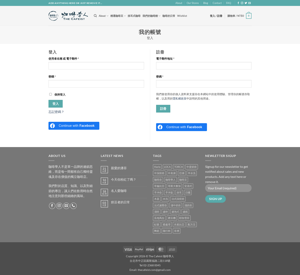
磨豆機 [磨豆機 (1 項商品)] (172, 218)
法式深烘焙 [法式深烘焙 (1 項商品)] (177, 198)
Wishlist (182, 15)
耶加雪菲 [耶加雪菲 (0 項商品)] (184, 218)
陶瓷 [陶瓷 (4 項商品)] (156, 230)
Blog (205, 3)
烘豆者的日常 (120, 202)
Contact (217, 3)
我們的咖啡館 (151, 16)
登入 (55, 103)
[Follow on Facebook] (238, 3)
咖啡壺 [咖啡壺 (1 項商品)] (158, 179)
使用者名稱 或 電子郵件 (65, 58)
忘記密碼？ (56, 112)
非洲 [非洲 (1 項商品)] (176, 230)
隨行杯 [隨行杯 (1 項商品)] (166, 230)
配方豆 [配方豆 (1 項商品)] (192, 224)
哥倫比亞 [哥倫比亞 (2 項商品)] (159, 186)
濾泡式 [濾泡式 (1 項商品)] (175, 211)
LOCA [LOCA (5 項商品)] (167, 166)
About (178, 3)
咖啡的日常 (168, 15)
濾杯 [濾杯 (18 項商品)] (165, 211)
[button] (239, 16)
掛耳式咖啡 (134, 15)
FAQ (228, 3)
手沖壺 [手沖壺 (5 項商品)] (158, 192)
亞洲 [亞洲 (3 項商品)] (181, 173)
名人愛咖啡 (119, 190)
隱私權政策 (179, 98)
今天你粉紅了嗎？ (123, 179)
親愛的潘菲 (119, 168)
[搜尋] (95, 16)
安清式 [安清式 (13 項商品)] (188, 186)
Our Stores (193, 3)
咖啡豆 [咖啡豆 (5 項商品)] (183, 179)
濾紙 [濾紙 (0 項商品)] (185, 211)
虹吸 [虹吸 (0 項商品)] (156, 224)
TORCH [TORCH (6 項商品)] (178, 166)
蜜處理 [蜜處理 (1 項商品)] (166, 224)
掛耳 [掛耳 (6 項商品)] (179, 192)
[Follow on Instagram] (242, 3)
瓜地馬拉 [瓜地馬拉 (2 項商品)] (159, 218)
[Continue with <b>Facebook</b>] (73, 126)
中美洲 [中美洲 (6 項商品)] (172, 173)
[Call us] (73, 206)
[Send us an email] (249, 3)
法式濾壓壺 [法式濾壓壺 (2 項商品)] (160, 205)
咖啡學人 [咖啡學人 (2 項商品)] (170, 179)
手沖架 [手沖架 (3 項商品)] (169, 192)
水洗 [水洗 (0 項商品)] (165, 198)
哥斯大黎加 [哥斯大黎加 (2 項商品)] (174, 186)
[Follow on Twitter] (246, 3)
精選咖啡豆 (118, 16)
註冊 (163, 108)
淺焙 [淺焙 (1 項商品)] (156, 211)
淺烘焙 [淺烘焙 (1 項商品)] (188, 205)
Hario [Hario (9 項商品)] (157, 166)
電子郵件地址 (166, 58)
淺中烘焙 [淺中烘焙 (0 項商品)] (175, 205)
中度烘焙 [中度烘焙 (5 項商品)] (191, 166)
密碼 (53, 76)
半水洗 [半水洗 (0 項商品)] (192, 173)
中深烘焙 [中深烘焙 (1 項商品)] (159, 173)
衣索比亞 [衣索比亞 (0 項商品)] (179, 224)
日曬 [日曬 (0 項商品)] (187, 192)
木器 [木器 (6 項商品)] (156, 198)
